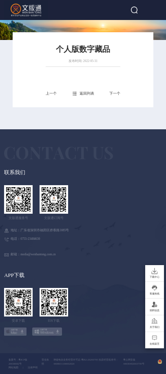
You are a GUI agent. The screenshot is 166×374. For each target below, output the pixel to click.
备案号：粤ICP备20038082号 (18, 361)
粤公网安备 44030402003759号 (133, 361)
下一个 (114, 93)
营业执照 (45, 361)
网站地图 (13, 367)
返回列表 (87, 93)
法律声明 (33, 367)
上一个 (51, 93)
